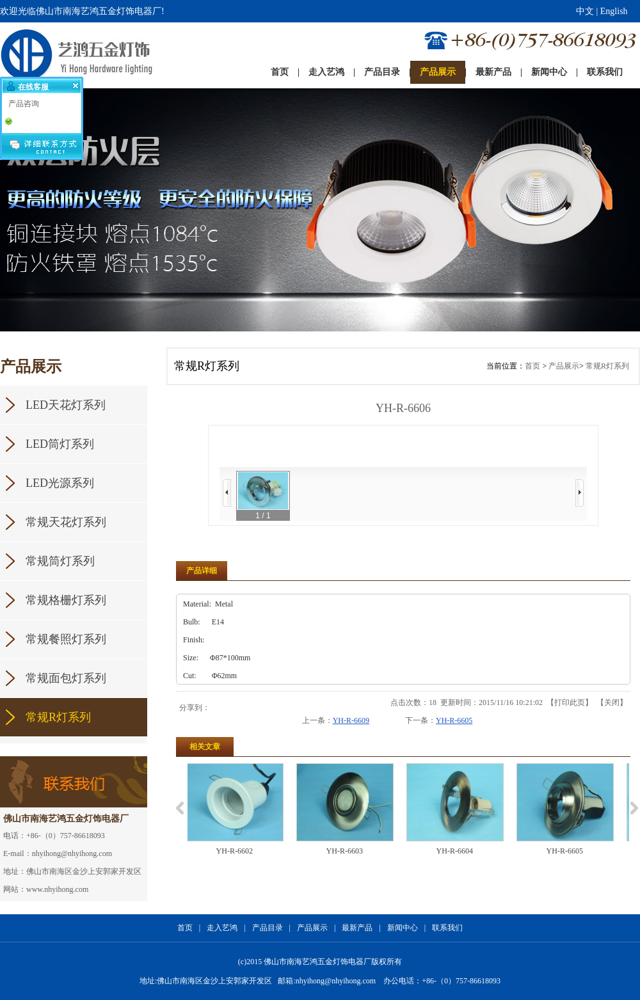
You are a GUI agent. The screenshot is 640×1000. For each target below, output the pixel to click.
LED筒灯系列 (60, 444)
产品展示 (563, 365)
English (614, 11)
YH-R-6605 (454, 720)
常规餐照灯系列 (66, 639)
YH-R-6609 (351, 720)
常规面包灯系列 (66, 678)
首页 (532, 365)
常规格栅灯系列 (66, 600)
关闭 (612, 702)
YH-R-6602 (241, 850)
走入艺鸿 (222, 927)
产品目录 (267, 927)
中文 (585, 11)
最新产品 (357, 927)
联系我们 (447, 927)
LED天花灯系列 (66, 405)
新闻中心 (402, 927)
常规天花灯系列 (66, 522)
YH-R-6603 (351, 850)
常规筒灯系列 (60, 561)
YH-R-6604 (462, 850)
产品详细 (201, 570)
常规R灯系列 (58, 717)
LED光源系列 (60, 483)
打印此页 (569, 702)
